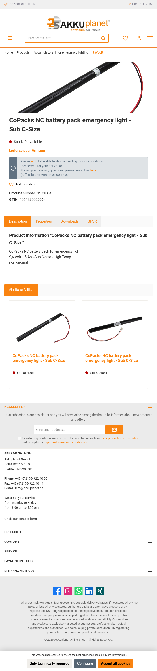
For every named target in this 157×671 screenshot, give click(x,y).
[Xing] (100, 591)
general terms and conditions (66, 442)
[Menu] (10, 38)
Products (12, 532)
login (33, 161)
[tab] (17, 221)
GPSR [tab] (92, 221)
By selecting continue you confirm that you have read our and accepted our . (80, 440)
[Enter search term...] (61, 38)
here (93, 170)
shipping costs (60, 602)
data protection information (120, 438)
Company (11, 542)
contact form (28, 519)
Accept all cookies (115, 663)
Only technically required (49, 663)
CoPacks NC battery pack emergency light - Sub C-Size (39, 358)
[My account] (138, 38)
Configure (85, 663)
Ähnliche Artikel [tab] (21, 290)
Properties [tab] (44, 221)
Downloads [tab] (70, 221)
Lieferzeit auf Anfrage (27, 150)
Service (10, 551)
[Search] (103, 38)
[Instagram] (68, 591)
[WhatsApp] (78, 591)
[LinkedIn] (89, 591)
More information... (116, 655)
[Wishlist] (125, 38)
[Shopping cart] (150, 36)
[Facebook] (57, 591)
